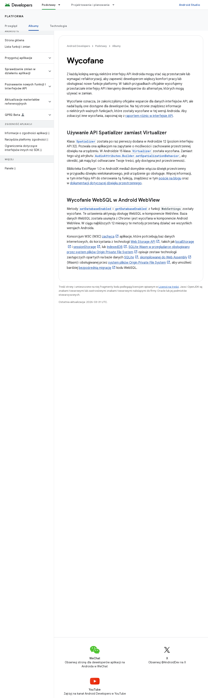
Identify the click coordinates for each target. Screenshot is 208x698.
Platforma (14, 16)
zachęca (108, 237)
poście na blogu (170, 178)
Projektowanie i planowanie (90, 5)
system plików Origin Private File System (137, 263)
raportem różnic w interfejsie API (149, 116)
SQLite (129, 257)
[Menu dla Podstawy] (61, 5)
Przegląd (11, 26)
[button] (23, 58)
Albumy (116, 46)
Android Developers (78, 46)
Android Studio (189, 5)
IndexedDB (115, 247)
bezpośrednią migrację (95, 268)
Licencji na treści (169, 286)
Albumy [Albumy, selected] (33, 26)
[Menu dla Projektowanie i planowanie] (115, 5)
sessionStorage (84, 247)
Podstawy (101, 46)
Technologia (58, 26)
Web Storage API (143, 242)
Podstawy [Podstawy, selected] (49, 5)
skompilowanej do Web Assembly (163, 257)
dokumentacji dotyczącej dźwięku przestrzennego (106, 183)
